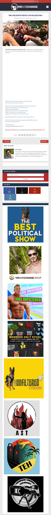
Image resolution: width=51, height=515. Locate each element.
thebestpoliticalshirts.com (39, 130)
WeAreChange (12, 101)
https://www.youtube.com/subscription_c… (14, 103)
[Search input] (23, 1)
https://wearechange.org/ (30, 106)
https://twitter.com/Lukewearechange (17, 112)
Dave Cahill (19, 513)
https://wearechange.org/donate (12, 121)
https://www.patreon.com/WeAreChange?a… (19, 107)
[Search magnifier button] (37, 1)
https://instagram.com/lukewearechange (19, 114)
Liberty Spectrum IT (35, 513)
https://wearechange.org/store (27, 117)
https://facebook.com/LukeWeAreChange (19, 110)
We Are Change (27, 511)
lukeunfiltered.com (14, 130)
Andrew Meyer (22, 18)
